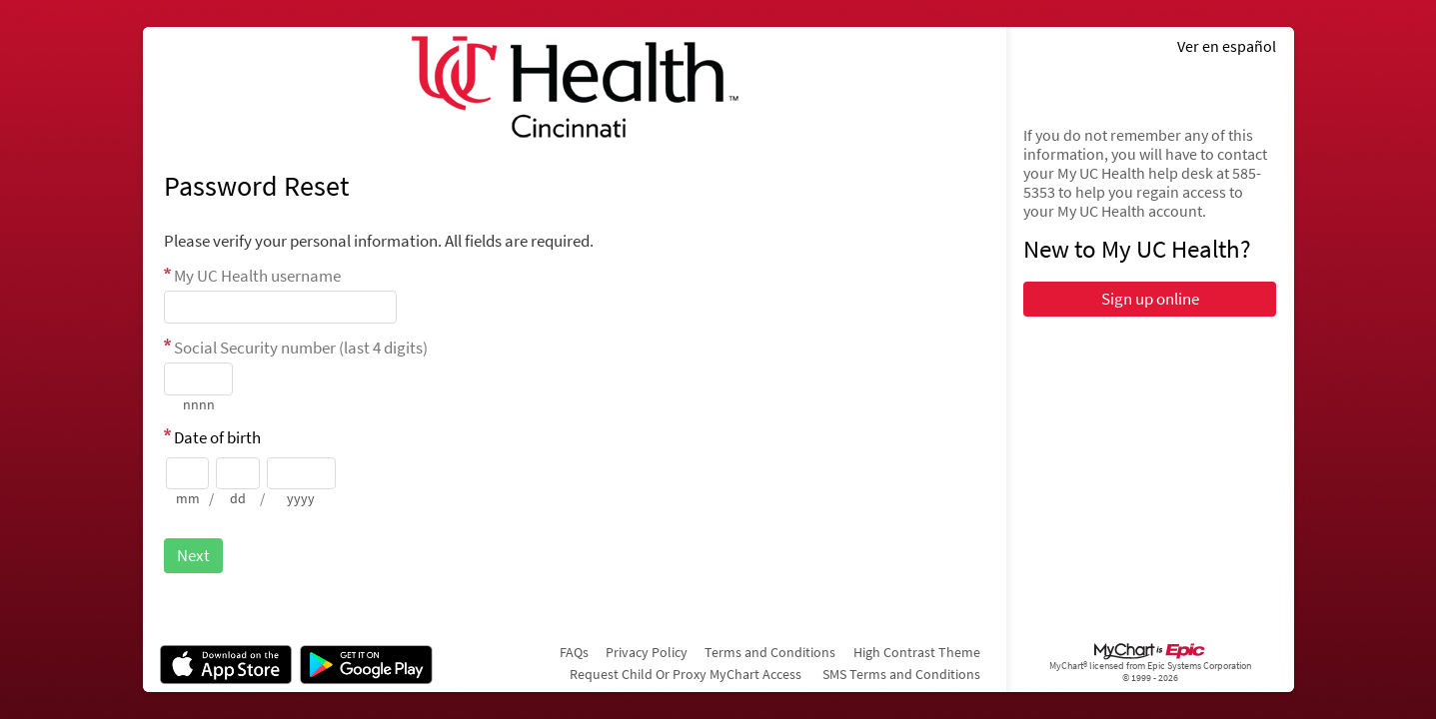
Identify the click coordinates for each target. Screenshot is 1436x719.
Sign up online (1150, 299)
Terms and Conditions (770, 652)
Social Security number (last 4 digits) (301, 348)
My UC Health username (257, 276)
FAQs (574, 652)
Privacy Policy (647, 652)
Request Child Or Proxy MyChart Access (685, 674)
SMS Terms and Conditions (901, 674)
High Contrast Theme (916, 652)
